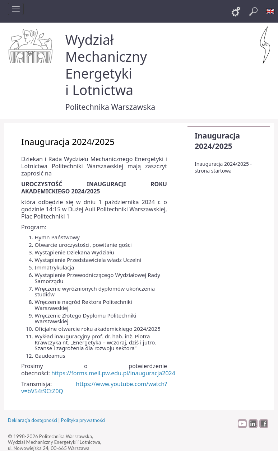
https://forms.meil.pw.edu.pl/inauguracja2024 (113, 373)
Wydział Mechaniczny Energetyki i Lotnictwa (106, 64)
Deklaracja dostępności (32, 420)
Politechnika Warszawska (110, 107)
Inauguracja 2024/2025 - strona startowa (223, 167)
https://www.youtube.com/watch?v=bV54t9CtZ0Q (94, 387)
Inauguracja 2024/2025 (217, 141)
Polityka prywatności (83, 420)
